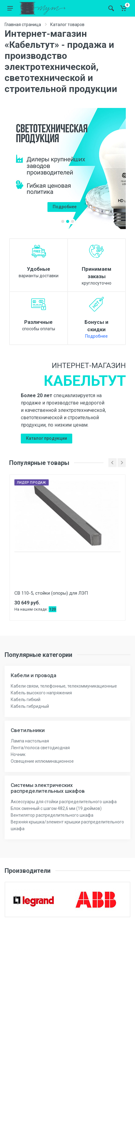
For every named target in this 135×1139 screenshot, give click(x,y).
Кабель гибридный (30, 706)
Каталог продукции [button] (46, 438)
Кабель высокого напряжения (41, 692)
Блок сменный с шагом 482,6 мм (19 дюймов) (56, 808)
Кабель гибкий (25, 699)
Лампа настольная (30, 740)
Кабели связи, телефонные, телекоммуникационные (64, 686)
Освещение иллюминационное (42, 761)
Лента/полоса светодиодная (40, 747)
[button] (62, 221)
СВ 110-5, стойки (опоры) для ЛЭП (51, 593)
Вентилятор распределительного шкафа (52, 815)
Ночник (18, 754)
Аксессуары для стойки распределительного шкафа (64, 801)
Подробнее (96, 336)
